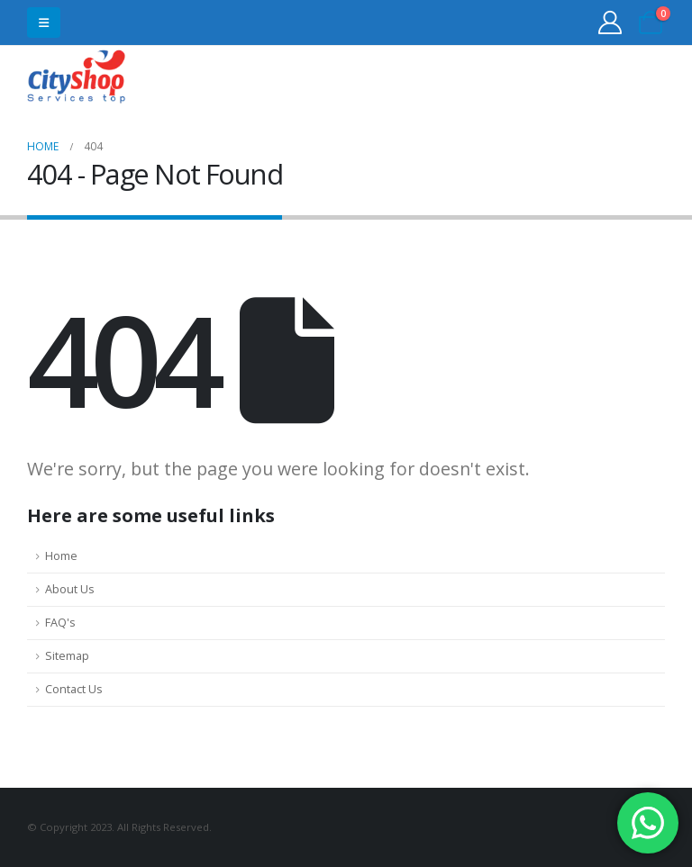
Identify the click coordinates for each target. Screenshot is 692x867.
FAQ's (60, 622)
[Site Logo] (76, 79)
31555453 (595, 78)
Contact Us (74, 689)
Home (61, 556)
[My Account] (610, 22)
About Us (70, 589)
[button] (43, 22)
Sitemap (67, 656)
